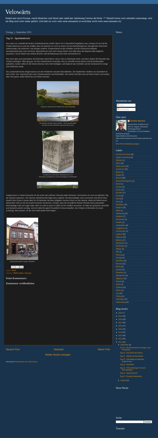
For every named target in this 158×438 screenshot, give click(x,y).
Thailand (119, 287)
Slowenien (120, 273)
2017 (120, 323)
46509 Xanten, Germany (22, 273)
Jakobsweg (120, 213)
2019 (120, 316)
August (123, 380)
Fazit (117, 199)
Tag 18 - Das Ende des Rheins (131, 353)
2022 (120, 313)
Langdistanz (120, 228)
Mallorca (119, 240)
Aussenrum (120, 169)
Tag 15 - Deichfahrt (127, 365)
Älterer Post (104, 349)
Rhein (14, 270)
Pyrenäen (119, 261)
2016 (120, 326)
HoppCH (119, 207)
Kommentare (123, 109)
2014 (120, 332)
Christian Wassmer (137, 121)
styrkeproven (120, 275)
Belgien (118, 175)
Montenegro (120, 246)
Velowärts (18, 11)
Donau (118, 190)
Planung (119, 255)
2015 (120, 329)
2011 (120, 342)
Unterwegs (120, 299)
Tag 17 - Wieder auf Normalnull (131, 356)
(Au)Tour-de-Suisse (123, 154)
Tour (117, 293)
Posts (120, 105)
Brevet (118, 184)
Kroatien (119, 222)
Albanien (119, 160)
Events (118, 196)
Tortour (118, 290)
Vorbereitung (120, 302)
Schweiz (119, 270)
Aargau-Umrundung (123, 157)
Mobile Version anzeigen (58, 354)
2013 (120, 335)
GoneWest (120, 205)
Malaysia (119, 237)
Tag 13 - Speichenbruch (128, 373)
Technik (119, 281)
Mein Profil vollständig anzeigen (127, 144)
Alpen (118, 163)
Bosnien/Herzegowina (124, 181)
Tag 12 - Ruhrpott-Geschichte (131, 376)
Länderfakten (121, 225)
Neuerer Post (13, 349)
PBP (117, 252)
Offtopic (119, 249)
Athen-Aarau (120, 166)
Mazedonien (120, 243)
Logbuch (119, 234)
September (124, 345)
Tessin (118, 284)
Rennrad (119, 264)
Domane (119, 187)
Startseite (59, 349)
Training (119, 296)
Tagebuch (119, 278)
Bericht (118, 178)
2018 (120, 319)
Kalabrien (119, 216)
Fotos (118, 202)
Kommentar (120, 219)
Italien (118, 210)
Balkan (118, 172)
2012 (120, 339)
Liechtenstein (121, 231)
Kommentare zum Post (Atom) (26, 362)
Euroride (119, 193)
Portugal (119, 258)
